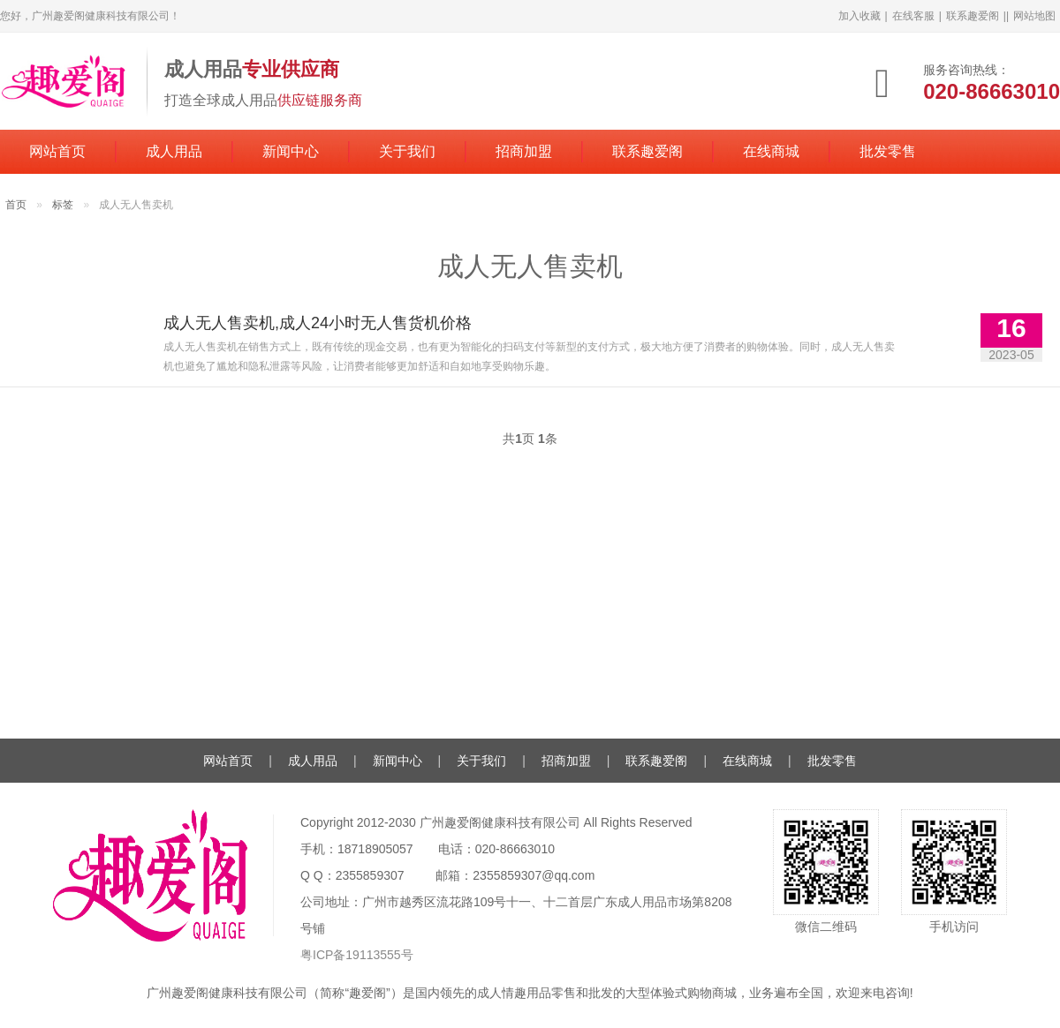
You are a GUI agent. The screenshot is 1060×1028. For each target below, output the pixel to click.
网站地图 (1034, 16)
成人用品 (174, 151)
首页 (15, 205)
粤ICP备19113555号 (356, 955)
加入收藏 (859, 16)
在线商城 (771, 151)
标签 (62, 205)
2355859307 (370, 875)
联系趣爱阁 (972, 16)
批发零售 (887, 151)
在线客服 (913, 16)
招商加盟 (524, 151)
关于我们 (407, 151)
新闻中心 (290, 151)
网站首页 (57, 151)
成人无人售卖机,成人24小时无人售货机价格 (317, 323)
